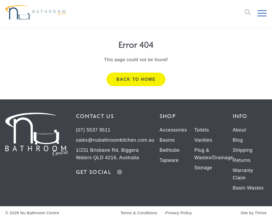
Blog (238, 140)
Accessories (173, 130)
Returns (241, 160)
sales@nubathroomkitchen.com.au (115, 140)
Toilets (201, 130)
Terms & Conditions (138, 212)
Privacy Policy (178, 212)
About (239, 130)
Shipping (243, 150)
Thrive (261, 212)
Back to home (136, 79)
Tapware (169, 160)
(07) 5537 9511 (93, 130)
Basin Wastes (248, 188)
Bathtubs (170, 150)
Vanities (203, 140)
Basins (167, 140)
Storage (203, 167)
